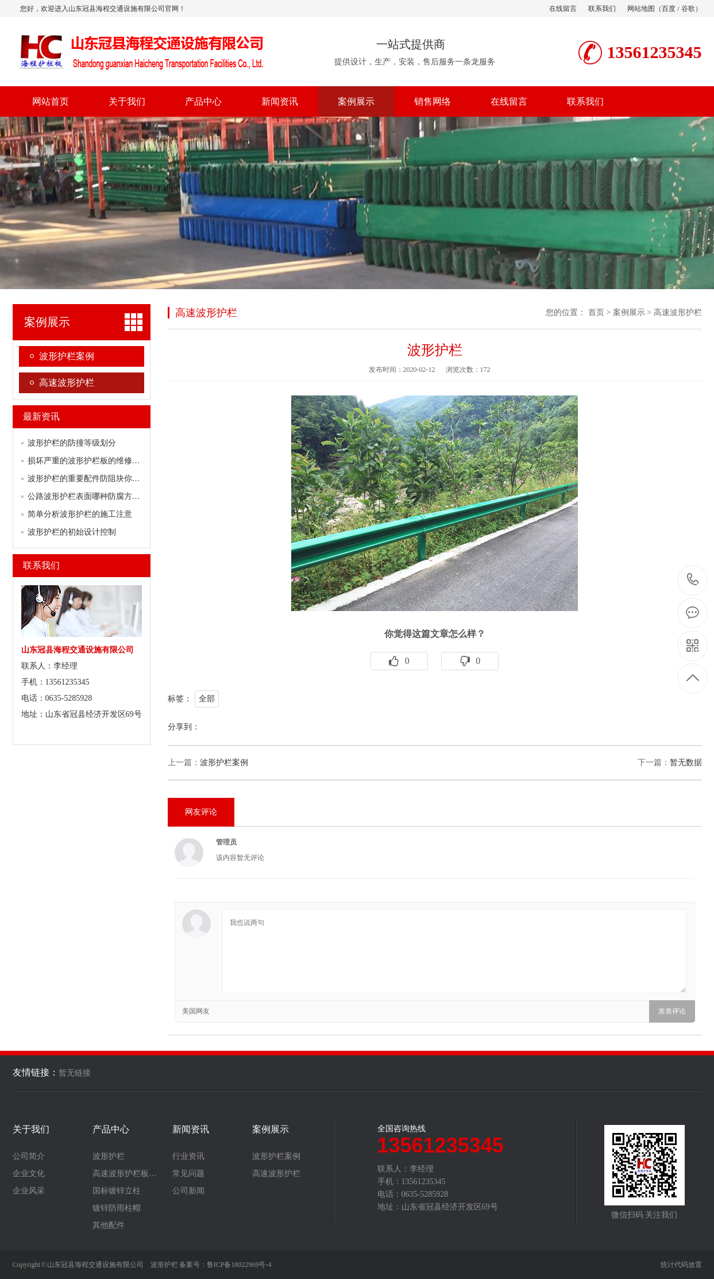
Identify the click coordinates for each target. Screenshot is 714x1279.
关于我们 (127, 101)
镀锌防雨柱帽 (116, 1208)
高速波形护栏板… (124, 1174)
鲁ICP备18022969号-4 (239, 1265)
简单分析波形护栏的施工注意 (80, 514)
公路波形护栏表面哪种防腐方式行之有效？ (104, 496)
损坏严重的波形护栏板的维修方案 (88, 460)
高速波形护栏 (66, 382)
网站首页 (50, 101)
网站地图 (641, 9)
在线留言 (563, 9)
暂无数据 (686, 762)
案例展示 (356, 101)
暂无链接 (75, 1073)
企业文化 (29, 1174)
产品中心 (203, 101)
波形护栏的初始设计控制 (72, 532)
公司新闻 (188, 1191)
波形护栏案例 (66, 356)
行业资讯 (188, 1157)
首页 (596, 312)
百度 (669, 9)
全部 (207, 698)
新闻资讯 (279, 101)
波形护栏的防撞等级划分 (72, 443)
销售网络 (432, 101)
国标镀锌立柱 (116, 1191)
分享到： (184, 727)
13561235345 (693, 579)
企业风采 (29, 1191)
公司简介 (29, 1157)
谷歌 (688, 9)
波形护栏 (108, 1157)
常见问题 (188, 1174)
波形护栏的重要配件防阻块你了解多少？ (100, 478)
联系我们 (602, 9)
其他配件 (108, 1226)
